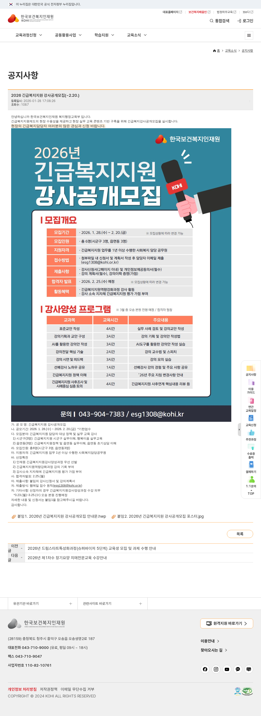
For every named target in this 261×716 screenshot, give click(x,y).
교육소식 (134, 35)
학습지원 (102, 35)
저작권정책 (48, 689)
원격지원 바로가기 (227, 623)
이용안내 (208, 641)
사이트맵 (249, 35)
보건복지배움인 (197, 12)
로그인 (248, 20)
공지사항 (247, 51)
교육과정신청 (26, 35)
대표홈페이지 (170, 12)
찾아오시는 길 (212, 650)
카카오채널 (237, 669)
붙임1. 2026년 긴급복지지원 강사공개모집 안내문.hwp (61, 516)
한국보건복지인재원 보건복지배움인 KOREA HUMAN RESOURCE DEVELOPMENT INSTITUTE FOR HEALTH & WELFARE (30, 18)
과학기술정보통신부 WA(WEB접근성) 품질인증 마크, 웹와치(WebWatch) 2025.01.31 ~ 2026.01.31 (247, 691)
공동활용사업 (65, 35)
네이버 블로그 (248, 669)
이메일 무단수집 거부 (77, 689)
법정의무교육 (225, 12)
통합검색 (222, 20)
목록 (240, 534)
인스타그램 (216, 669)
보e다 (246, 12)
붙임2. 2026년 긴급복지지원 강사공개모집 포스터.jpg (160, 516)
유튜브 (227, 669)
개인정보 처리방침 (22, 689)
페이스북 (205, 669)
